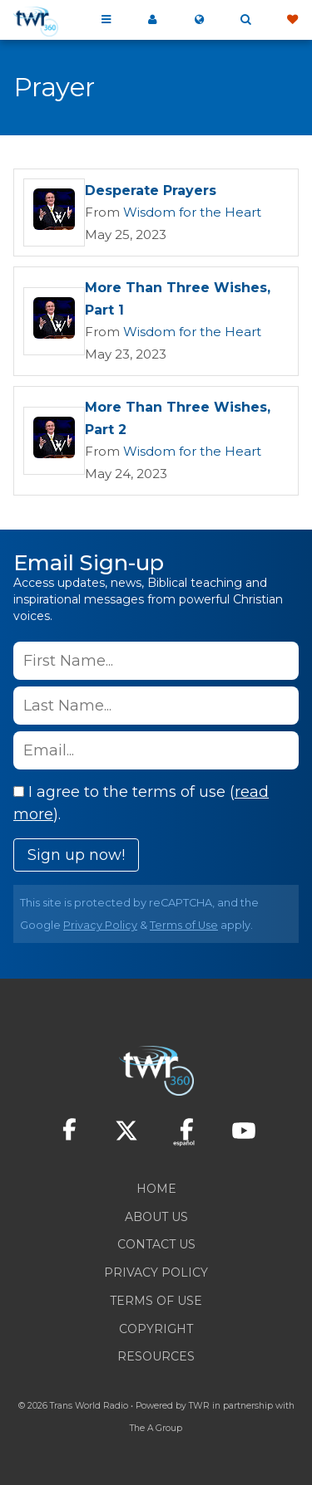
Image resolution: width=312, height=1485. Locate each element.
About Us (156, 1216)
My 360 (152, 20)
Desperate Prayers (150, 190)
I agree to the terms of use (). (141, 803)
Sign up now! (76, 855)
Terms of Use (184, 925)
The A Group (156, 1428)
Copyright (156, 1328)
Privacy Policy (100, 925)
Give (292, 20)
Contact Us (156, 1244)
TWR (199, 1405)
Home (156, 1188)
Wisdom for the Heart (192, 212)
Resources (156, 1356)
